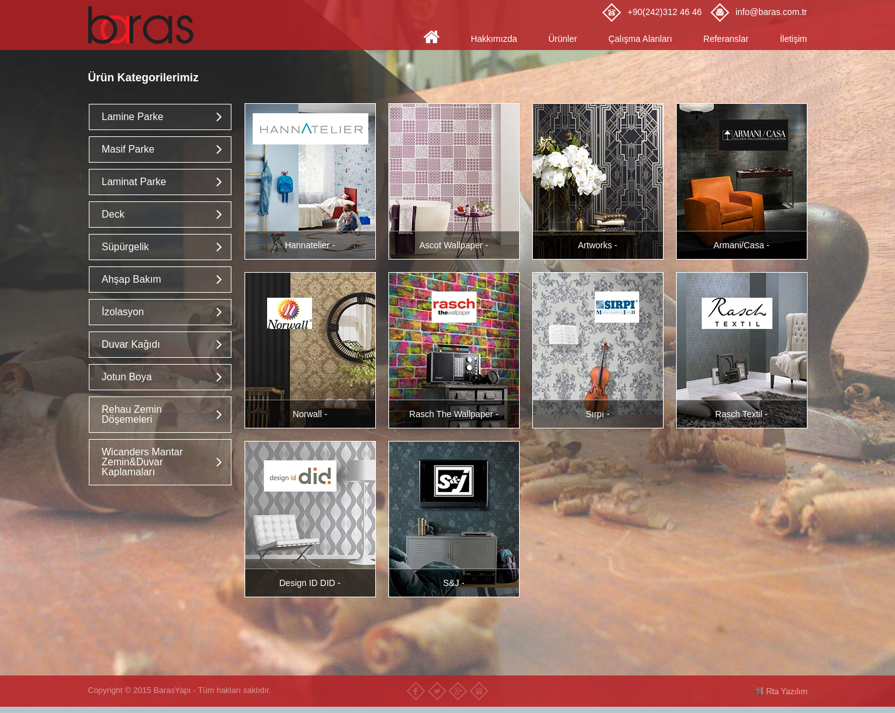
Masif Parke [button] (128, 149)
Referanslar (726, 39)
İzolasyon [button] (123, 311)
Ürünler (563, 39)
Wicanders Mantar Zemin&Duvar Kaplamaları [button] (142, 462)
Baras (144, 25)
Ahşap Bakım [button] (131, 279)
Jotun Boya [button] (127, 377)
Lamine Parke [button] (133, 116)
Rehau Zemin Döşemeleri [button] (132, 414)
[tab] (160, 117)
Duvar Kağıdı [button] (131, 344)
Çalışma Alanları (640, 39)
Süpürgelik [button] (125, 246)
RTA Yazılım (779, 690)
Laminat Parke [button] (134, 181)
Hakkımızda (494, 39)
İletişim (793, 39)
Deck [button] (113, 214)
